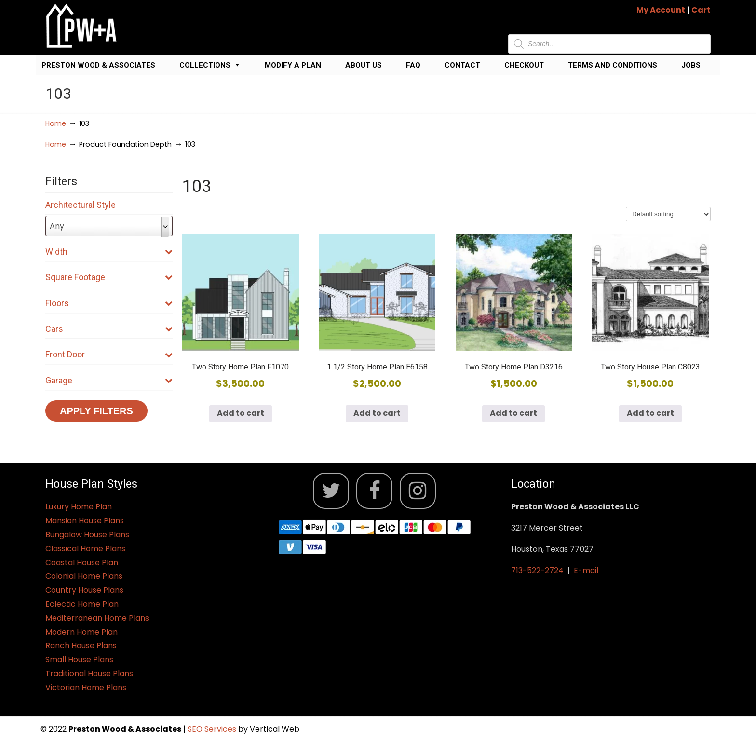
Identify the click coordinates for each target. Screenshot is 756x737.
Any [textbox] (57, 226)
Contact (462, 65)
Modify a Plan (293, 65)
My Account (660, 9)
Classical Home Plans (85, 548)
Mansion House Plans (84, 520)
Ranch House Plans (81, 645)
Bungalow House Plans (87, 534)
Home (55, 123)
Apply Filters (96, 411)
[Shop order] (668, 214)
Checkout (524, 65)
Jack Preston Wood (81, 26)
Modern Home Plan (81, 632)
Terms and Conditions (612, 65)
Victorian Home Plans (85, 687)
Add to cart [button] (240, 413)
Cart (701, 9)
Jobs (691, 65)
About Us (363, 65)
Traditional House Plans (89, 673)
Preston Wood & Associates (98, 65)
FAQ (413, 65)
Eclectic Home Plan (82, 604)
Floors (109, 303)
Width (109, 251)
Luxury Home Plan (78, 506)
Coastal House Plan (81, 562)
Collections (210, 65)
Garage (109, 380)
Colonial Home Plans (83, 576)
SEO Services (213, 729)
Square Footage (109, 277)
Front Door (109, 354)
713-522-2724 (537, 570)
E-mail (586, 570)
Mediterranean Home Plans (97, 618)
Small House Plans (79, 659)
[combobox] (109, 226)
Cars (109, 329)
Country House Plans (84, 590)
